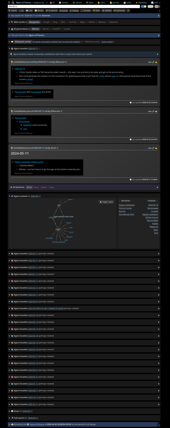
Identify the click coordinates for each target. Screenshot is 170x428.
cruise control (107, 41)
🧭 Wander (39, 10)
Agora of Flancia (37, 424)
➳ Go (21, 11)
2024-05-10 (20, 68)
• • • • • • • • (65, 22)
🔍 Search (13, 10)
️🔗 (153, 62)
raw (150, 62)
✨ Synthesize (119, 10)
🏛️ (28, 424)
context (29, 79)
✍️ (156, 62)
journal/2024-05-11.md (37, 111)
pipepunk (27, 125)
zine (25, 129)
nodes (102, 76)
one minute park (126, 214)
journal (122, 211)
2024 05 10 (153, 205)
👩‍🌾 (12, 62)
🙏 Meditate (106, 10)
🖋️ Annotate (85, 10)
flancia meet (20, 92)
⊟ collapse (74, 11)
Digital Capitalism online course (29, 162)
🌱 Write (96, 10)
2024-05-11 (28, 411)
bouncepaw (36, 92)
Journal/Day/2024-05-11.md (39, 62)
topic (113, 76)
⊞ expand (63, 11)
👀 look (29, 10)
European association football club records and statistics (56, 41)
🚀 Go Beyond (51, 10)
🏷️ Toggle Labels (106, 202)
